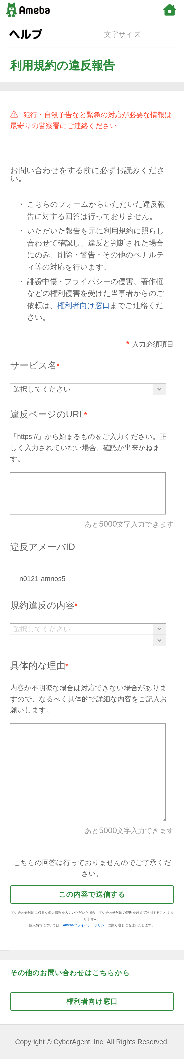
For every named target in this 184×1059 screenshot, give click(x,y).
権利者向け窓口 (83, 305)
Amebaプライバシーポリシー (85, 925)
